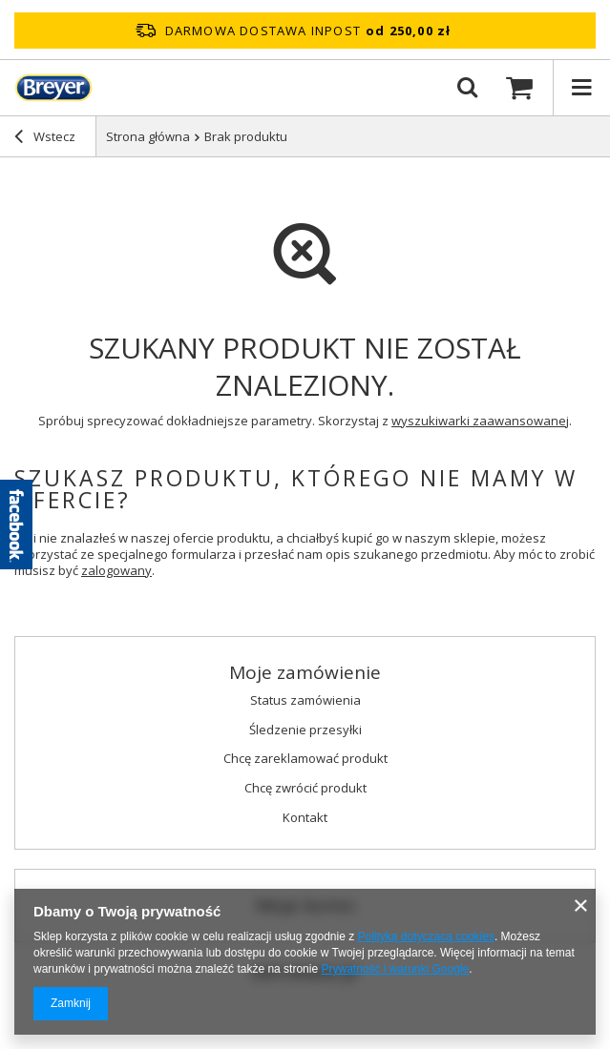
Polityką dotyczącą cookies (426, 936)
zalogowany (116, 570)
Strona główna (148, 136)
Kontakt (305, 818)
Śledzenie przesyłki (305, 730)
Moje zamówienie (305, 673)
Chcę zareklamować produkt (305, 759)
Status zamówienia (305, 701)
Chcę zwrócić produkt (305, 788)
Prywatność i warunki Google (395, 969)
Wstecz (44, 138)
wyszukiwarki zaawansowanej (480, 420)
